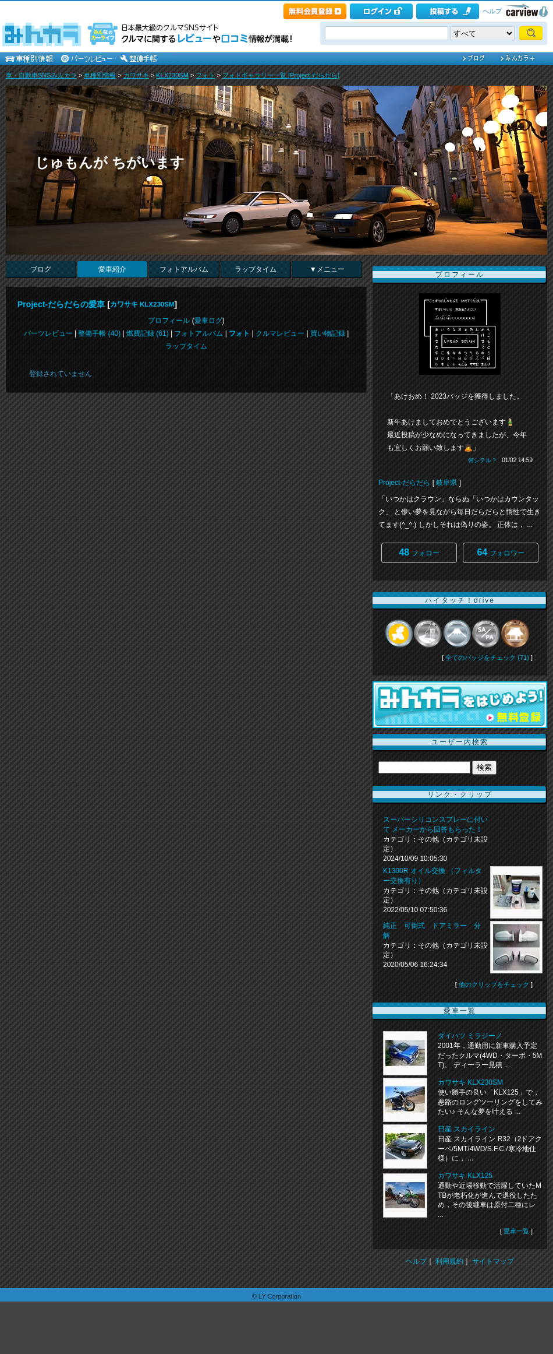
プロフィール (169, 320)
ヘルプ (492, 11)
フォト (205, 75)
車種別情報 (100, 75)
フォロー (419, 552)
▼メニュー (327, 269)
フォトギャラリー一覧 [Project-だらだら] (280, 75)
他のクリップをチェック (494, 984)
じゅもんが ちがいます (110, 162)
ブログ (40, 269)
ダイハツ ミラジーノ (470, 1036)
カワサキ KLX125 (465, 1176)
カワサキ (136, 75)
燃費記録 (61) (147, 333)
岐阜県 (446, 483)
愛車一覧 (516, 1231)
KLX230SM (172, 75)
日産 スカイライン (466, 1129)
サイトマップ (493, 1261)
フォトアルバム (183, 269)
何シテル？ (482, 460)
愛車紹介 (112, 269)
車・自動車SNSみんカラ (41, 75)
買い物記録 (327, 333)
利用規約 (449, 1261)
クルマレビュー (280, 333)
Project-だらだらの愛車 (61, 304)
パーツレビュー (48, 333)
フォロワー (500, 552)
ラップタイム (255, 269)
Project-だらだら (404, 483)
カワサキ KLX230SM (142, 304)
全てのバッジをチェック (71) (487, 657)
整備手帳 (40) (99, 333)
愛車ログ (208, 320)
